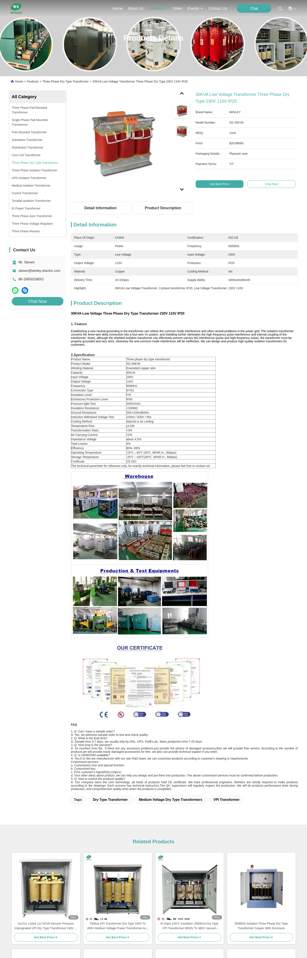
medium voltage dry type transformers (170, 799)
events (195, 8)
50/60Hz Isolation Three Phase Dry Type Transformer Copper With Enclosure (261, 926)
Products (32, 81)
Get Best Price (219, 184)
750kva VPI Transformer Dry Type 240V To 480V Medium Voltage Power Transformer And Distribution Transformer (117, 926)
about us (135, 8)
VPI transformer (226, 799)
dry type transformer (110, 799)
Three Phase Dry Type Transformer (65, 81)
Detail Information (100, 208)
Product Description (163, 208)
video (178, 8)
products (158, 8)
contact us (217, 8)
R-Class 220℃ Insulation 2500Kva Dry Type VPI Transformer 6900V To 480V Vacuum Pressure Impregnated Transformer (189, 926)
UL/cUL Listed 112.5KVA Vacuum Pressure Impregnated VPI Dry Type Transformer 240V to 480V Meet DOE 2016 (45, 926)
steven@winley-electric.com (40, 271)
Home (117, 8)
